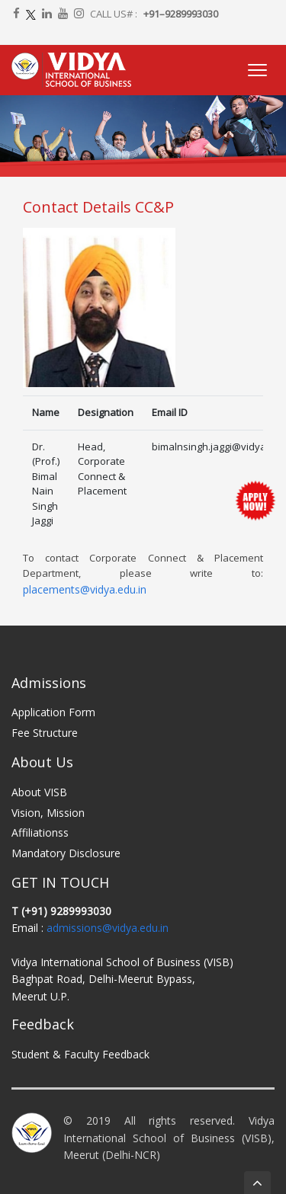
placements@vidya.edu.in (84, 589)
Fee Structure (44, 732)
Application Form (53, 712)
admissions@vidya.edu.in (108, 927)
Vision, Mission (48, 812)
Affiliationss (40, 832)
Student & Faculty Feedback (80, 1054)
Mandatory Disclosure (66, 853)
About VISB (39, 792)
